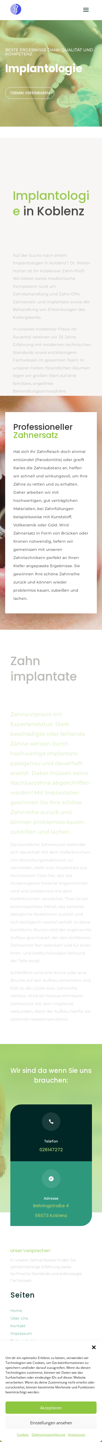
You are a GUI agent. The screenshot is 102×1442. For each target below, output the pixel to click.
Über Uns (19, 1318)
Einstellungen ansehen (51, 1422)
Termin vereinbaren (30, 74)
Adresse (51, 1198)
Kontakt (18, 1325)
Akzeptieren (51, 1407)
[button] (94, 1347)
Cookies (23, 1434)
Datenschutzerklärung (48, 1434)
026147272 (51, 1150)
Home (16, 1310)
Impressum (76, 1434)
